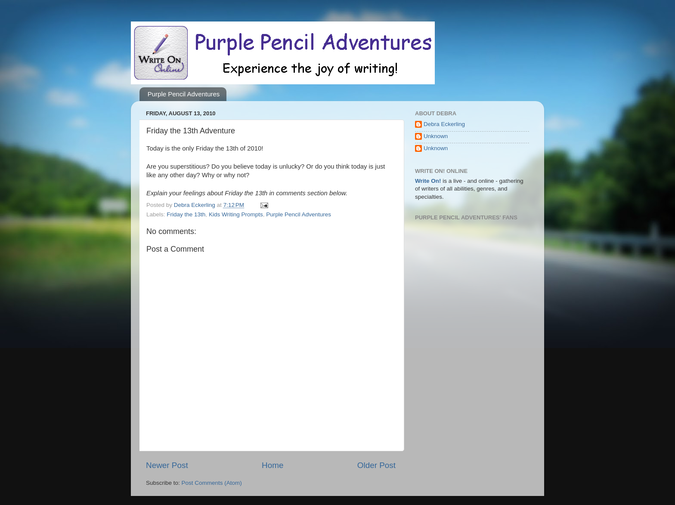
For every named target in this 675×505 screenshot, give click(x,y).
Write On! (428, 181)
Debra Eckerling (444, 124)
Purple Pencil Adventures (184, 94)
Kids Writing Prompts (236, 214)
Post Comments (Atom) (212, 483)
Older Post (376, 465)
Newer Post (167, 465)
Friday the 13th (186, 214)
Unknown (436, 136)
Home (272, 465)
